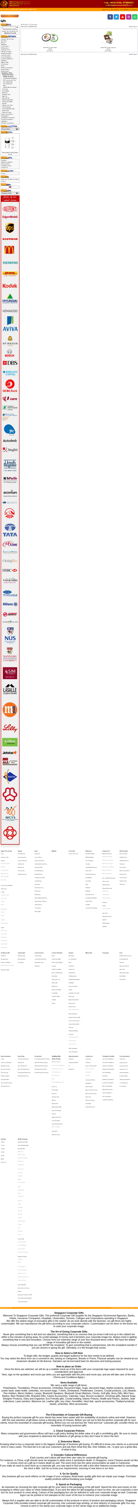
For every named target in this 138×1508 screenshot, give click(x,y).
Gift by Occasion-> (6, 51)
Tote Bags (20, 1099)
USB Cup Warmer (107, 896)
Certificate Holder (56, 929)
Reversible (3, 871)
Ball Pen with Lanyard (125, 926)
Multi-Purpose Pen (124, 938)
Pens (121, 924)
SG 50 (19, 1145)
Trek (19, 1121)
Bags (36, 850)
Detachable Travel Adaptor (10, 152)
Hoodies (3, 862)
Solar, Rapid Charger (6, 1017)
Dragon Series (21, 1089)
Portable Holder (5, 1014)
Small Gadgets (6, 107)
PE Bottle (88, 878)
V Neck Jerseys (4, 902)
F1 (69, 1005)
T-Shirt (2, 880)
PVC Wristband (7, 84)
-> (7, 73)
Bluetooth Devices (107, 852)
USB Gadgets (106, 901)
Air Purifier (71, 926)
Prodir (19, 1104)
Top (1, 9)
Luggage (37, 874)
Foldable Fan (72, 938)
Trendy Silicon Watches (9, 87)
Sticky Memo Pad (90, 1034)
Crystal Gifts (21, 1128)
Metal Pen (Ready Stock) (41, 1003)
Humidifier (71, 945)
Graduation (123, 862)
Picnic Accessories (73, 967)
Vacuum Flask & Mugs (91, 890)
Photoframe (21, 1077)
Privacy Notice (5, 164)
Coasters (88, 860)
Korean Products (73, 947)
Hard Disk (104, 1012)
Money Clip (54, 945)
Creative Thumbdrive (108, 1003)
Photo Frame (72, 962)
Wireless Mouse (106, 884)
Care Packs (72, 850)
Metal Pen (122, 936)
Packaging (4, 64)
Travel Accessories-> (7, 119)
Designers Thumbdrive (108, 1007)
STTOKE (20, 1114)
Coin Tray (5, 89)
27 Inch (2, 1067)
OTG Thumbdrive (107, 1024)
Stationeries (89, 998)
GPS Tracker (105, 872)
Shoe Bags (37, 881)
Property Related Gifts (74, 969)
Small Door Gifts (14, 9)
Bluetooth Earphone (107, 857)
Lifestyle (71, 924)
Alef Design (20, 1067)
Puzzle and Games (74, 972)
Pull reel (4, 103)
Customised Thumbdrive (10, 78)
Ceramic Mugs (89, 857)
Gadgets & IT (106, 850)
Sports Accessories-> (7, 114)
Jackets (3, 857)
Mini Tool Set (5, 98)
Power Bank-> (5, 69)
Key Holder (54, 940)
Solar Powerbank (22, 1005)
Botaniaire (21, 1080)
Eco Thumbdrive (106, 1010)
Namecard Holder (7, 101)
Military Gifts (5, 62)
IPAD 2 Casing (21, 1070)
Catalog (6, 9)
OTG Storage (4, 1010)
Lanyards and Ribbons (7, 875)
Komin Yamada (22, 1153)
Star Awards (21, 864)
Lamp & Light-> (6, 55)
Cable (2, 1000)
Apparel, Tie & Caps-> (7, 39)
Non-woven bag (39, 876)
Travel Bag (38, 890)
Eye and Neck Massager (108, 869)
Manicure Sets (6, 94)
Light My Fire (21, 1094)
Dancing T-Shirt (5, 882)
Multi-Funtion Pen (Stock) (41, 1005)
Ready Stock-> (5, 71)
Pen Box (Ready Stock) (41, 1007)
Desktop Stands (5, 1005)
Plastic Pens (123, 943)
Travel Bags (123, 1019)
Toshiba (20, 1118)
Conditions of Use (6, 166)
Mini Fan (4, 96)
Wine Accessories (73, 991)
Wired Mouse (105, 881)
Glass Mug (88, 871)
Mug (87, 874)
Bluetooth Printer (106, 864)
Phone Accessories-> (7, 68)
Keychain (4, 93)
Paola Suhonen (22, 1158)
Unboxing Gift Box (73, 979)
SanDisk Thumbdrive (107, 1029)
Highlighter (89, 1017)
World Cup (71, 1007)
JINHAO (19, 1087)
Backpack (37, 852)
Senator (20, 1109)
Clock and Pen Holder (57, 931)
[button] (105, 9)
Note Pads (88, 1027)
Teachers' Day (123, 869)
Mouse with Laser (39, 931)
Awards (20, 850)
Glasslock (20, 1084)
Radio (104, 889)
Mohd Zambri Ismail (23, 1156)
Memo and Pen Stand (91, 1022)
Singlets (3, 899)
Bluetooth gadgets (107, 860)
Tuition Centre (123, 871)
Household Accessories (74, 943)
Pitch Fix (20, 1102)
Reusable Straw (90, 881)
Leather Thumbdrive (107, 1017)
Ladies (70, 950)
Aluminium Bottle (90, 852)
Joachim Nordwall (22, 1151)
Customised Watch (73, 984)
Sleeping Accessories (125, 1014)
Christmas (122, 860)
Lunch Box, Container (74, 952)
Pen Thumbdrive (106, 1026)
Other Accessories (124, 1010)
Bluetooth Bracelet (107, 855)
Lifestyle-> (4, 60)
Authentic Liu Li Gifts (23, 1060)
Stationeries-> (5, 116)
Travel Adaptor (124, 1017)
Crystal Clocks (21, 1135)
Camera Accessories (6, 1003)
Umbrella (3, 1058)
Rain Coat (3, 1074)
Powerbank (21, 1003)
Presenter (37, 933)
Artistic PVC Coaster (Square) (108, 47)
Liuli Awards (21, 862)
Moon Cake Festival (125, 864)
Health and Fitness (5, 931)
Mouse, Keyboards (107, 877)
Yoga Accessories (73, 993)
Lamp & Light (21, 924)
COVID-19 (3, 926)
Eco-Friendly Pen (124, 929)
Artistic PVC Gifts (23, 9)
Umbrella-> (4, 121)
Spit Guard (4, 877)
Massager (71, 955)
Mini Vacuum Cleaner (91, 1024)
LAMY (19, 1092)
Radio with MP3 (106, 891)
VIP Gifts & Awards (22, 1058)
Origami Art (72, 959)
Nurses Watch (72, 986)
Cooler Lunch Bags (39, 857)
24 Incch (3, 1065)
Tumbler (88, 888)
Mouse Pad (105, 879)
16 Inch (2, 1060)
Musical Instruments (74, 957)
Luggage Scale (124, 1005)
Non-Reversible (5, 869)
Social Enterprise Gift (57, 1046)
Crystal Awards (22, 855)
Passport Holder (56, 955)
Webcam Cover (6, 112)
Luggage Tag (56, 943)
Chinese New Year (124, 857)
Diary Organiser (90, 1007)
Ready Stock (38, 998)
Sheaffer (20, 1111)
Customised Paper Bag (41, 860)
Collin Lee (20, 1143)
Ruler (4, 85)
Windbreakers (4, 867)
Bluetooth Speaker (107, 867)
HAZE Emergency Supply (7, 933)
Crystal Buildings (22, 1133)
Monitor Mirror (106, 874)
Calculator (88, 1000)
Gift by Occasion (124, 850)
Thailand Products (22, 1172)
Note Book (88, 1010)
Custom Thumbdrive (107, 1005)
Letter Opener (89, 1020)
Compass (71, 1000)
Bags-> (3, 43)
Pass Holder (55, 952)
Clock (70, 931)
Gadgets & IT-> (6, 50)
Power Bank (21, 998)
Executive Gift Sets (90, 1015)
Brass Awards (21, 852)
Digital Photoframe (74, 964)
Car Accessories (72, 929)
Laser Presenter (39, 924)
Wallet (53, 959)
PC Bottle (88, 876)
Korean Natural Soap (23, 1163)
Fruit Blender (89, 869)
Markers (122, 931)
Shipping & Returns (6, 162)
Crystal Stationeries (23, 1138)
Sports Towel (4, 917)
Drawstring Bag (39, 864)
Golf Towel (3, 912)
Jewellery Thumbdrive (108, 1014)
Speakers (105, 894)
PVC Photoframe (8, 82)
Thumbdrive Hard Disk (108, 998)
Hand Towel (4, 914)
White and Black (56, 1048)
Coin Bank (71, 933)
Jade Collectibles (22, 1161)
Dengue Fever (4, 929)
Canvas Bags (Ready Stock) (42, 1000)
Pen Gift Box (123, 940)
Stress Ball (5, 110)
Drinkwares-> (5, 48)
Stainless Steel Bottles (91, 883)
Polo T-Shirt (4, 884)
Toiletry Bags (38, 888)
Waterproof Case (5, 1019)
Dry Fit (2, 889)
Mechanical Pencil (124, 933)
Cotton (2, 887)
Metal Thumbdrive (107, 1019)
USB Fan (104, 899)
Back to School (123, 852)
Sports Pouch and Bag (40, 886)
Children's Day (123, 855)
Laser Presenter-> (6, 57)
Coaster (54, 933)
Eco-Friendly (5, 91)
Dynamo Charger (5, 1007)
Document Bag (39, 862)
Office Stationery (90, 1029)
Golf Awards (21, 860)
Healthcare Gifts (5, 924)
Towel (2, 905)
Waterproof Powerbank (24, 1010)
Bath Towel (4, 907)
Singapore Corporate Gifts (25, 1168)
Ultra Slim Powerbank (23, 1007)
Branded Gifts (21, 1065)
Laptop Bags (38, 871)
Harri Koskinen (21, 1148)
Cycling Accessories (73, 1003)
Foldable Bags (38, 867)
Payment (3, 160)
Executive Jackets (5, 860)
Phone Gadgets (5, 1012)
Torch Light (21, 931)
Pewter (20, 1165)
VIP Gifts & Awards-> (7, 123)
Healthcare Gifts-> (6, 53)
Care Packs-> (5, 46)
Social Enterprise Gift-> (8, 109)
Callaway (20, 1082)
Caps (2, 852)
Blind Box (4, 44)
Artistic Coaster (33, 9)
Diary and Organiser (91, 1005)
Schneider (20, 1107)
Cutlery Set (71, 936)
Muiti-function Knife (7, 100)
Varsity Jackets (5, 864)
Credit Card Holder (56, 936)
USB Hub (104, 904)
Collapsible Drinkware (91, 862)
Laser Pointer (38, 926)
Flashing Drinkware (91, 867)
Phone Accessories (6, 998)
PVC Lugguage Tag (9, 80)
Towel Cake (4, 919)
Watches (71, 981)
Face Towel (4, 909)
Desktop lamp (21, 926)
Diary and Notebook (57, 938)
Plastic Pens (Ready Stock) (41, 1010)
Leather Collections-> (7, 59)
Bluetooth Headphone (108, 862)
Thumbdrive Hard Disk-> (8, 118)
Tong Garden (21, 1116)
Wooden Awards (22, 867)
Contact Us (4, 167)
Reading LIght (21, 929)
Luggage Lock (123, 1003)
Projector (104, 887)
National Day (123, 867)
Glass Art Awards (22, 857)
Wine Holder (38, 893)
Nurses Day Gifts (5, 936)
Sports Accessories (73, 998)
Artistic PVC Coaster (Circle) (50, 47)
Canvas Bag (38, 855)
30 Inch (2, 1070)
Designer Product (22, 1141)
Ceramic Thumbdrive (108, 1000)
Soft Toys (71, 976)
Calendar (88, 1003)
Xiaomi (20, 1126)
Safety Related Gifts (74, 974)
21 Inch (2, 1062)
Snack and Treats (73, 852)
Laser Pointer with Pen (40, 929)
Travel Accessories (125, 998)
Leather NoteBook (22, 1072)
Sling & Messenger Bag (41, 883)
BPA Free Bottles (90, 855)
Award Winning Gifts (23, 1062)
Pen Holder (88, 1032)
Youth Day (122, 874)
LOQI (19, 1097)
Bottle (2, 1072)
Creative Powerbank (23, 1000)
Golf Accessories (72, 940)
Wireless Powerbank (23, 1012)
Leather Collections (57, 924)
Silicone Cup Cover (7, 105)
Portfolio (54, 957)
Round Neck (4, 892)
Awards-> (4, 41)
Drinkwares (89, 850)
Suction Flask (89, 886)
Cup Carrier (89, 864)
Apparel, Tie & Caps (6, 850)
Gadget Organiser (40, 869)
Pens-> (3, 66)
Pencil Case (37, 878)
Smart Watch (72, 988)
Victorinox (20, 1123)
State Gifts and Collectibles (25, 1170)
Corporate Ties (5, 855)
